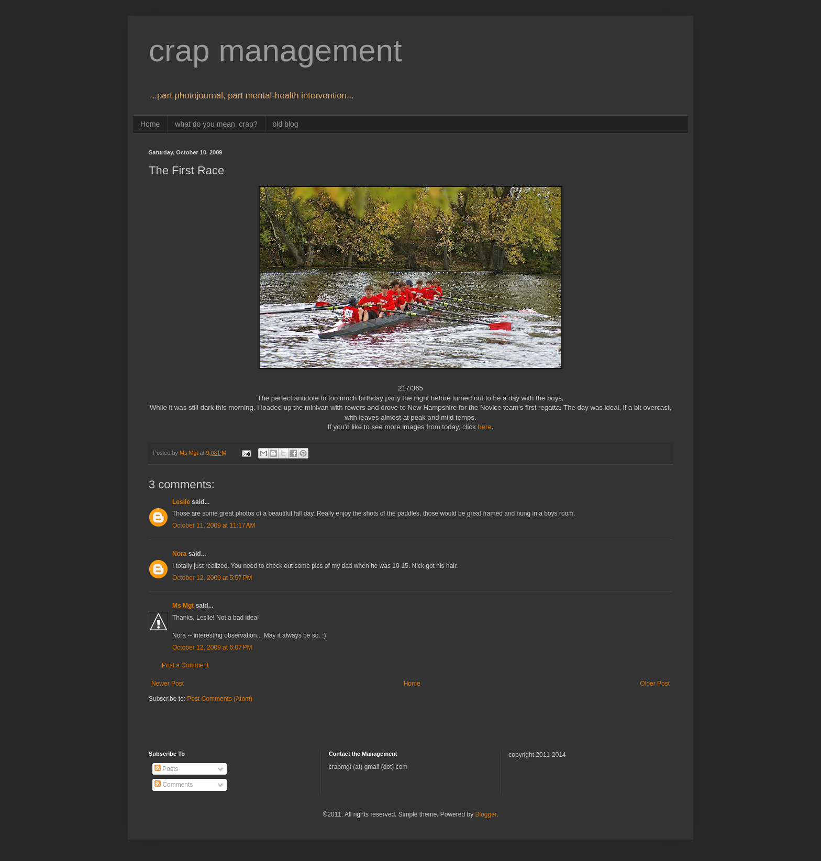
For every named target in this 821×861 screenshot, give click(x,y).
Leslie (181, 502)
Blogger (485, 814)
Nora (179, 553)
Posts (166, 769)
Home (150, 124)
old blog (285, 124)
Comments (173, 784)
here (484, 427)
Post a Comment (185, 665)
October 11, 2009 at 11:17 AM (213, 525)
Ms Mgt (183, 605)
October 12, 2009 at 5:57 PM (212, 578)
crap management (275, 50)
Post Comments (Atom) (219, 698)
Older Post (655, 683)
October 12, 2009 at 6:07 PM (212, 647)
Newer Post (167, 683)
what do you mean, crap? (216, 124)
